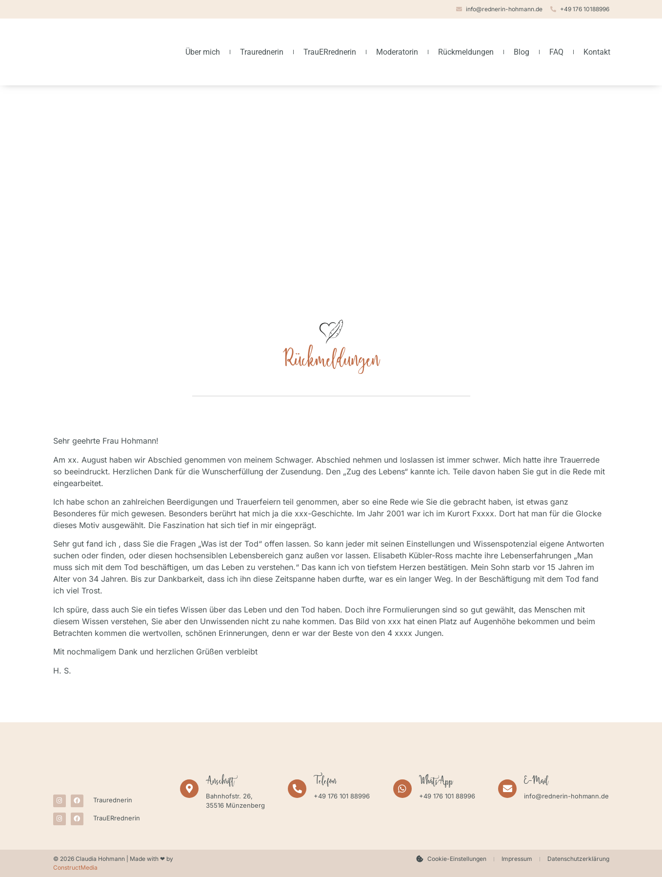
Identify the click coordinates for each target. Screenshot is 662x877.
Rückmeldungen (466, 52)
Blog (521, 52)
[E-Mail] (507, 788)
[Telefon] (297, 788)
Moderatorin (397, 52)
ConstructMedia (75, 867)
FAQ (556, 52)
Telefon (325, 782)
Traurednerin (261, 52)
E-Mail (536, 782)
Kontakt (596, 52)
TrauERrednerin (329, 52)
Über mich (202, 52)
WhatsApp (436, 782)
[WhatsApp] (402, 788)
